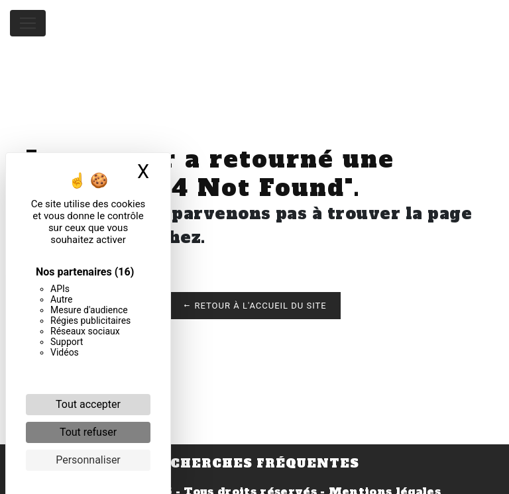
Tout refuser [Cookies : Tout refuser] (88, 432)
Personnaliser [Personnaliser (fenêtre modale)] (88, 460)
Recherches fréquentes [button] (254, 463)
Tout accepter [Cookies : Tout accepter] (88, 404)
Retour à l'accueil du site (254, 306)
